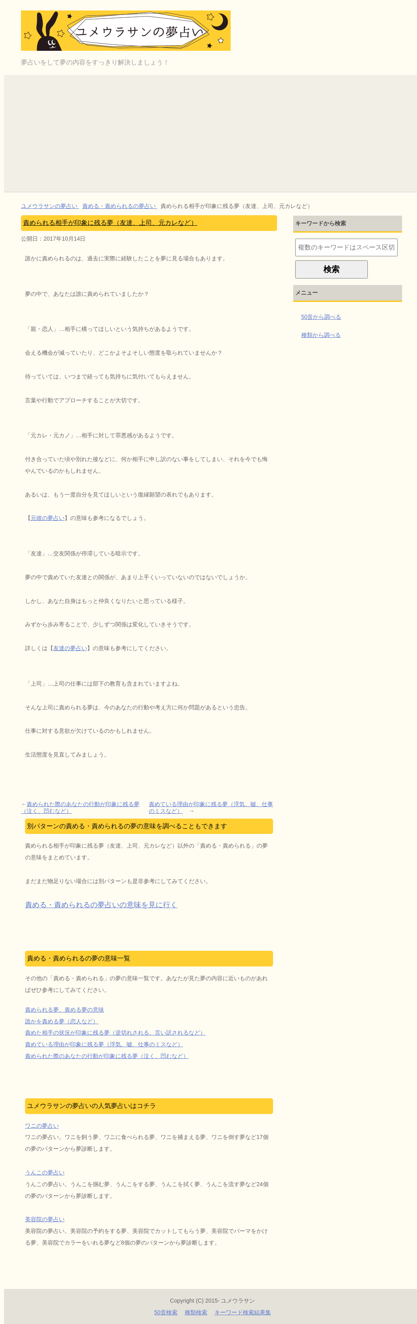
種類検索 (196, 1312)
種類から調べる (321, 335)
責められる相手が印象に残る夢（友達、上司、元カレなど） (110, 222)
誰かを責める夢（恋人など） (61, 1021)
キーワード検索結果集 (243, 1312)
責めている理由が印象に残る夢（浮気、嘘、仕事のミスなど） (211, 807)
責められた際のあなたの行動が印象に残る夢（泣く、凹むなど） (80, 807)
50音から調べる (321, 317)
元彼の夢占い (48, 518)
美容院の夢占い (45, 1219)
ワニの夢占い (42, 1125)
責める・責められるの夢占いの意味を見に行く (101, 905)
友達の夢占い (70, 648)
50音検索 (165, 1312)
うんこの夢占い (45, 1172)
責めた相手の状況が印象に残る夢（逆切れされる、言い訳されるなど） (115, 1032)
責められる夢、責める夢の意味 (64, 1009)
